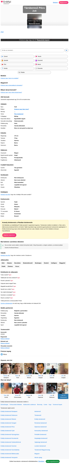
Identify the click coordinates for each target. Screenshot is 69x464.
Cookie (45, 404)
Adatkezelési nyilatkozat (29, 404)
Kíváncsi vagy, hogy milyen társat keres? (11, 92)
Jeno (39, 395)
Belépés (55, 2)
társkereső (38, 411)
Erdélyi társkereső (40, 419)
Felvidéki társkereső (40, 434)
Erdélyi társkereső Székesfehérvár (11, 442)
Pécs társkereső (18, 114)
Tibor (5, 395)
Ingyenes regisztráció (9, 235)
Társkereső (38, 415)
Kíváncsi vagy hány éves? (21, 109)
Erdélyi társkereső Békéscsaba (10, 453)
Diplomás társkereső (41, 427)
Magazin (37, 453)
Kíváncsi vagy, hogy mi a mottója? (10, 78)
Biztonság (39, 404)
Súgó (50, 404)
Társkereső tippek (57, 404)
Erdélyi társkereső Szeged (8, 423)
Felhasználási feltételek (16, 404)
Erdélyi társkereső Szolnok (8, 446)
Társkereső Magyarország (42, 450)
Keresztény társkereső (41, 430)
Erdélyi (6, 3)
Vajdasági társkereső (41, 442)
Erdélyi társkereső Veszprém (9, 457)
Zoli (62, 375)
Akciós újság (38, 457)
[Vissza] (3, 370)
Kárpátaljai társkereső (41, 438)
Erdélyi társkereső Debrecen (9, 415)
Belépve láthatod (5, 338)
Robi (16, 375)
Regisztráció (63, 2)
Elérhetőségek (4, 404)
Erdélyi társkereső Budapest (9, 411)
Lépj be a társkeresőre (6, 303)
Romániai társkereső (41, 423)
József (16, 395)
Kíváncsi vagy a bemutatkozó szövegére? (11, 85)
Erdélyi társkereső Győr (8, 430)
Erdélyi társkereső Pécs (8, 427)
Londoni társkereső (40, 446)
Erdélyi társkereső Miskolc (8, 419)
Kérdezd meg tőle (5, 194)
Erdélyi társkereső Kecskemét (9, 438)
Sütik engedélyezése (53, 461)
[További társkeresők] (66, 370)
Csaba (28, 375)
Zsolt (51, 375)
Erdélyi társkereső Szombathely (10, 450)
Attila (39, 375)
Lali (51, 395)
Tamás (5, 375)
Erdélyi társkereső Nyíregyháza (10, 434)
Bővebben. (41, 461)
